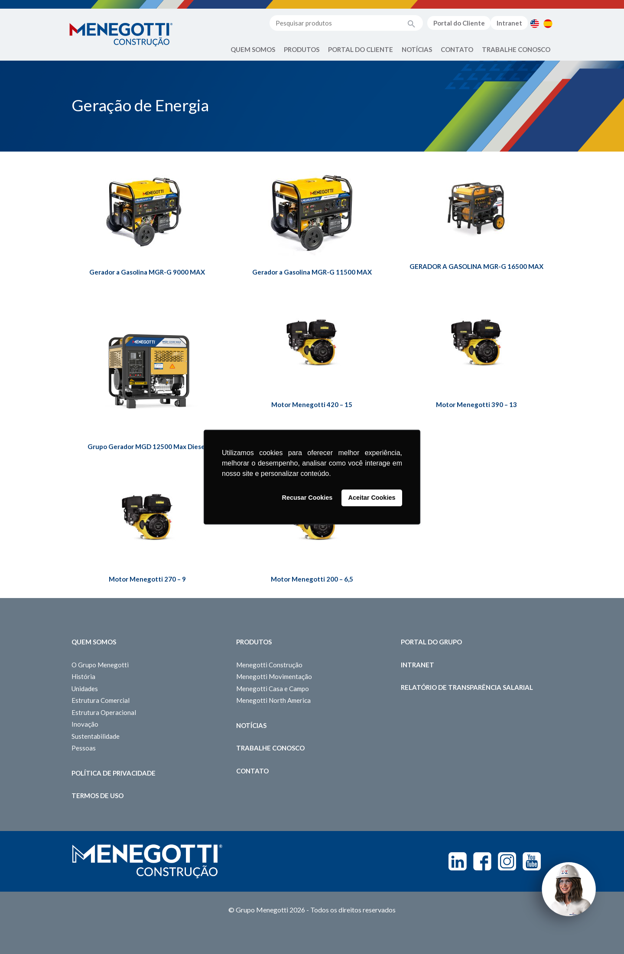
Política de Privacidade (114, 773)
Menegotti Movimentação (274, 676)
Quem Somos (253, 49)
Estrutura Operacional (104, 712)
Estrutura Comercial (101, 700)
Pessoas (84, 748)
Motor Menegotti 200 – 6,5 (312, 579)
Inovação (85, 724)
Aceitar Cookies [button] (372, 498)
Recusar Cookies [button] (307, 498)
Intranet (509, 23)
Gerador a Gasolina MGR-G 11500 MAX (312, 272)
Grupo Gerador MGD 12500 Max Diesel (147, 446)
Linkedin (457, 861)
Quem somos (94, 642)
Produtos (301, 49)
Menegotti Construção (269, 665)
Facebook (482, 861)
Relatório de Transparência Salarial (467, 687)
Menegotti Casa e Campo (272, 688)
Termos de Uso (98, 795)
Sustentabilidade (96, 736)
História (83, 676)
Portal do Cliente (459, 23)
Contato (457, 49)
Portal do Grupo (431, 642)
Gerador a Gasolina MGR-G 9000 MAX (147, 272)
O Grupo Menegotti (100, 665)
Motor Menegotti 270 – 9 (147, 579)
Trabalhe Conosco (516, 49)
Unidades (85, 688)
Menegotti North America (273, 700)
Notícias (417, 49)
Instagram (507, 861)
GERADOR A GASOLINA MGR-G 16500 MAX (476, 266)
